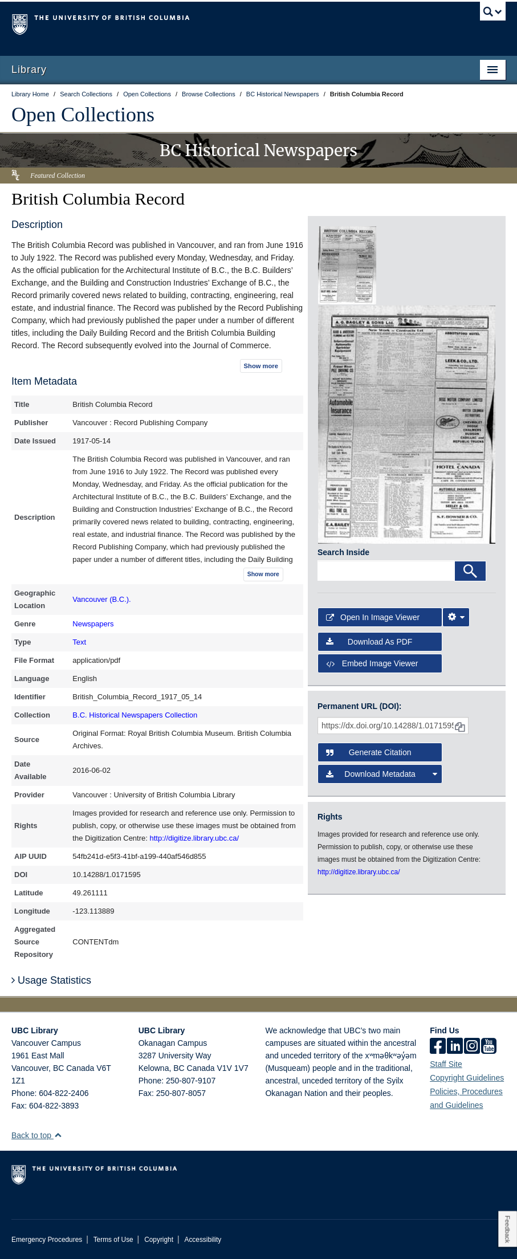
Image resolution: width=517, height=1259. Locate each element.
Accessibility (202, 1240)
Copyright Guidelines (467, 1077)
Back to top (36, 1135)
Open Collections (82, 114)
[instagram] (472, 1047)
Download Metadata (381, 774)
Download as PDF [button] (369, 641)
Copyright (158, 1240)
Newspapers (92, 624)
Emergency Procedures (46, 1240)
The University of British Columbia (221, 23)
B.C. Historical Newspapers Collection (134, 715)
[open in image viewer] (347, 264)
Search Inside (343, 552)
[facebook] (438, 1047)
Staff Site (446, 1064)
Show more (261, 365)
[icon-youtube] (488, 1047)
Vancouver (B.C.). (101, 599)
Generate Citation (368, 752)
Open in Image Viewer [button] (373, 617)
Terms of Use (113, 1240)
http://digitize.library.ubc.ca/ (194, 838)
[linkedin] (455, 1047)
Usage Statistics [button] (51, 980)
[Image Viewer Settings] (456, 617)
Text (79, 642)
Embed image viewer (372, 663)
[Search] (470, 571)
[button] (58, 1135)
